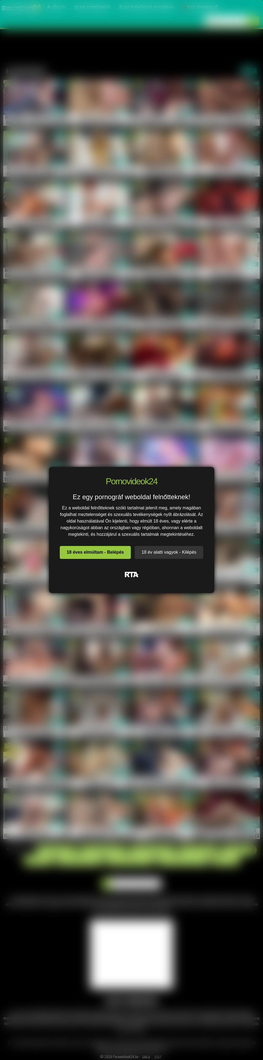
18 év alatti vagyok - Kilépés (169, 552)
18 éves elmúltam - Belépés (95, 552)
